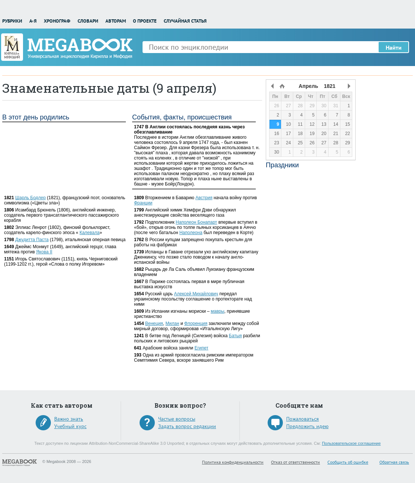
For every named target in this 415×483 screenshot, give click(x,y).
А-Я (33, 21)
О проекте (145, 21)
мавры (218, 311)
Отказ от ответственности (295, 462)
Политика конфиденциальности (233, 462)
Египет (201, 348)
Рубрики (12, 21)
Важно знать (68, 418)
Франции (143, 203)
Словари (88, 21)
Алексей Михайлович (196, 293)
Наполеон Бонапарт (196, 222)
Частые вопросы (176, 418)
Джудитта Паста (32, 239)
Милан (172, 323)
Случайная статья (185, 21)
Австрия (204, 197)
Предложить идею (307, 426)
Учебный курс (70, 426)
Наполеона (190, 232)
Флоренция (196, 323)
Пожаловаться (302, 418)
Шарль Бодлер (30, 197)
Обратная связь (394, 462)
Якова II (44, 251)
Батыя (235, 335)
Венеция (154, 323)
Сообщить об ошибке (347, 462)
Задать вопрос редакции (187, 426)
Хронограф (57, 21)
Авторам (115, 21)
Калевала (89, 232)
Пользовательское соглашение (351, 443)
